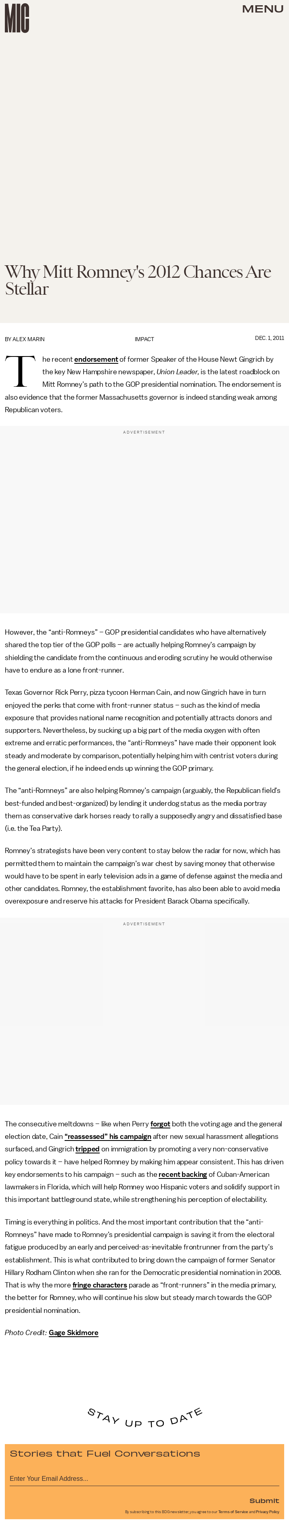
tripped (87, 1149)
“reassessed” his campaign (108, 1136)
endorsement (96, 359)
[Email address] (144, 1477)
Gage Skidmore (73, 1332)
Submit (264, 1500)
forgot (160, 1124)
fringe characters (100, 1285)
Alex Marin (28, 339)
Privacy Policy (267, 1512)
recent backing (183, 1174)
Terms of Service (233, 1512)
